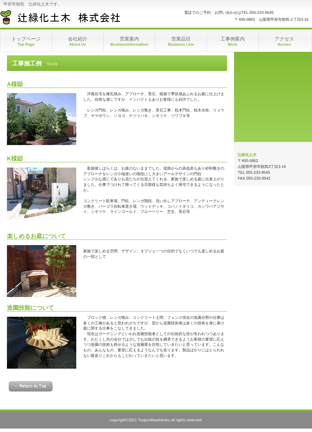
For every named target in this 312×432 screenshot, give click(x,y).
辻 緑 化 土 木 (69, 17)
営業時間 (273, 75)
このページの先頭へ (31, 386)
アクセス (273, 118)
